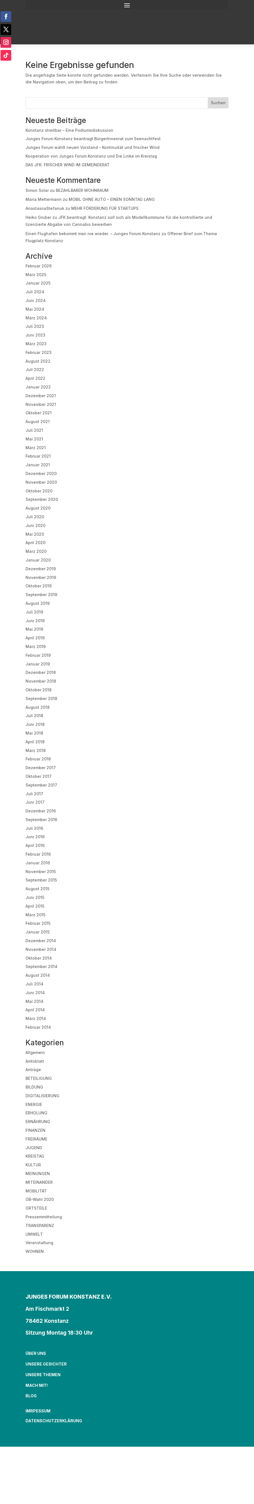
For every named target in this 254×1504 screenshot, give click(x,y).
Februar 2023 (39, 352)
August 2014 (38, 975)
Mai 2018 (34, 733)
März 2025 (36, 274)
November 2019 (41, 577)
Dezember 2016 (41, 810)
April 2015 (35, 906)
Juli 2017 (34, 793)
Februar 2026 (39, 265)
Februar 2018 (38, 758)
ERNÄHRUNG (38, 1121)
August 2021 (38, 421)
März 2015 (35, 914)
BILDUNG (34, 1087)
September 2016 (41, 819)
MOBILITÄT (36, 1191)
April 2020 (35, 542)
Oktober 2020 (39, 491)
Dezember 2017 (41, 767)
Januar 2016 (38, 862)
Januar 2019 (38, 664)
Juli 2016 (34, 828)
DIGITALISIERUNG (42, 1095)
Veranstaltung (39, 1242)
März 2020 (36, 551)
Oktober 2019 (39, 585)
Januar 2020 (38, 560)
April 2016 (35, 845)
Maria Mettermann (44, 199)
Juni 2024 (36, 300)
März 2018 (36, 750)
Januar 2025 (38, 283)
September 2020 (42, 499)
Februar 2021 (38, 456)
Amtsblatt (35, 1061)
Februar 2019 (38, 655)
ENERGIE (34, 1104)
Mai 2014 (34, 1001)
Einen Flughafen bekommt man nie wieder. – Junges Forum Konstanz (93, 233)
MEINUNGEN (38, 1173)
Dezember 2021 (41, 395)
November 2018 (41, 681)
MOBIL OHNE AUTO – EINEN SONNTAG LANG (112, 199)
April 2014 (35, 1009)
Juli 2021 (34, 430)
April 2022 (35, 378)
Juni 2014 (35, 992)
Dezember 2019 (41, 568)
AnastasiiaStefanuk (45, 208)
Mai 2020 (35, 534)
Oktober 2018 (39, 689)
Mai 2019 (34, 629)
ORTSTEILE (36, 1208)
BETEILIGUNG (39, 1078)
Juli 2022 (35, 369)
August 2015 (37, 888)
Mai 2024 (35, 309)
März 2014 (36, 1018)
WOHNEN (35, 1251)
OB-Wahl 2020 (40, 1199)
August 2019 (38, 603)
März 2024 (36, 317)
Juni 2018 (35, 724)
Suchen (218, 102)
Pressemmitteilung (44, 1216)
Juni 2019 (35, 620)
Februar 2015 (38, 923)
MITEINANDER (39, 1182)
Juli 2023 (35, 326)
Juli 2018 (34, 715)
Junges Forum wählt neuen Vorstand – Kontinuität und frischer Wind (93, 147)
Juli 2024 (35, 291)
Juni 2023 (35, 335)
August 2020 (38, 508)
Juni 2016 (35, 836)
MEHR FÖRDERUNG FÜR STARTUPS (104, 208)
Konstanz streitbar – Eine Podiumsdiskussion (69, 130)
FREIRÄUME (36, 1139)
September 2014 (41, 966)
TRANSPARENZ (40, 1225)
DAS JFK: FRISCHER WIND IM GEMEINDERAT (68, 164)
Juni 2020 (35, 525)
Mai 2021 (34, 439)
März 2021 (36, 447)
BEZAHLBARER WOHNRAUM (82, 190)
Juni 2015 (35, 897)
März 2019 (36, 646)
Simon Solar (37, 190)
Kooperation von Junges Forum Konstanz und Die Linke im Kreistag (91, 156)
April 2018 (35, 741)
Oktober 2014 (39, 958)
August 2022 (38, 361)
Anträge (33, 1069)
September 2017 (41, 785)
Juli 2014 (34, 984)
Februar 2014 (38, 1027)
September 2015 (41, 880)
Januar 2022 (38, 387)
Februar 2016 (38, 854)
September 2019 (41, 594)
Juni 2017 (35, 802)
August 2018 (38, 707)
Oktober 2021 (39, 412)
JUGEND (34, 1147)
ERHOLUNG (36, 1112)
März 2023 (36, 343)
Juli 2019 (34, 612)
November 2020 (41, 482)
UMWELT (34, 1234)
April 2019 (35, 637)
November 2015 (41, 871)
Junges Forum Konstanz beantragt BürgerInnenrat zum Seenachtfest (93, 138)
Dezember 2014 (41, 940)
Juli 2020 (35, 516)
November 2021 (41, 404)
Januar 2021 (38, 464)
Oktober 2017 (39, 776)
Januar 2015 (38, 932)
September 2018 (41, 698)
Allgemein (35, 1052)
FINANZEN (35, 1130)
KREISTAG (35, 1156)
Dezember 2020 (41, 473)
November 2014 (41, 949)
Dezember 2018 (41, 672)
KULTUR (33, 1164)
